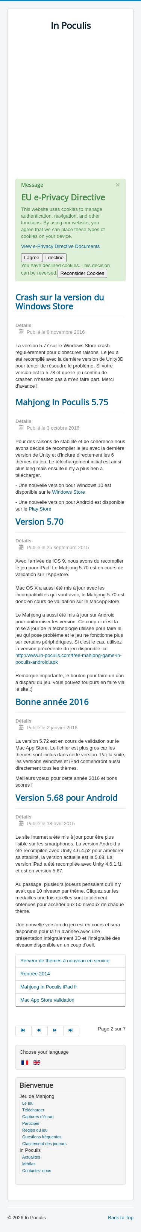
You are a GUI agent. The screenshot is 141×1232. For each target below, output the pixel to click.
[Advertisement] (70, 108)
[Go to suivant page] (56, 1031)
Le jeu (27, 1103)
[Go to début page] (23, 1031)
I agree (31, 257)
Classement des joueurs (44, 1143)
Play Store (40, 509)
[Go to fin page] (71, 1031)
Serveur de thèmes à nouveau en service (64, 960)
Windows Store (68, 492)
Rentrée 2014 (35, 974)
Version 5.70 (39, 521)
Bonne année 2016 (52, 701)
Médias (28, 1164)
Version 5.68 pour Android (66, 797)
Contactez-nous (36, 1170)
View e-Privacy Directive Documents (60, 246)
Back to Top (120, 1217)
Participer (30, 1123)
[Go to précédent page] (39, 1031)
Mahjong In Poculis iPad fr (48, 987)
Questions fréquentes (42, 1137)
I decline (54, 257)
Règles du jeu (34, 1130)
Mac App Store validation (47, 1000)
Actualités (31, 1157)
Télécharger (33, 1110)
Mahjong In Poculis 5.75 (61, 402)
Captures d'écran (37, 1116)
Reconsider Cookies (82, 273)
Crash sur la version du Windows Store (59, 301)
